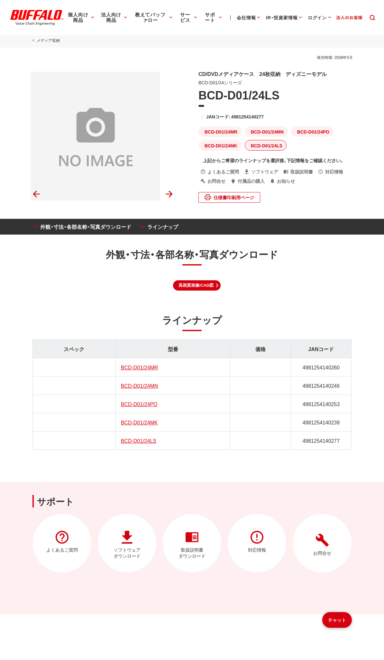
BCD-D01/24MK (138, 422)
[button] (197, 285)
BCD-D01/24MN (139, 385)
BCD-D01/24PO (138, 404)
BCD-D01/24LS (138, 440)
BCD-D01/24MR (139, 367)
